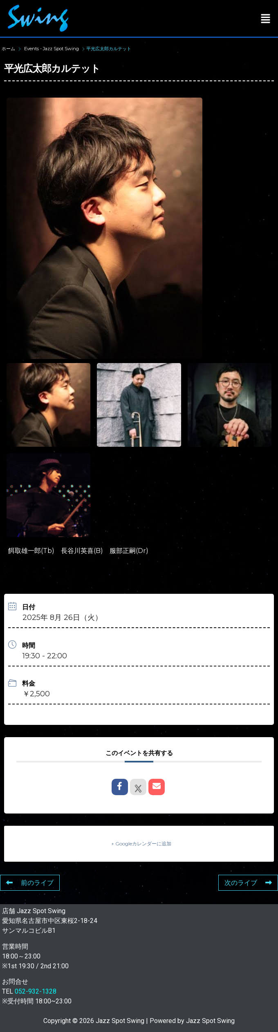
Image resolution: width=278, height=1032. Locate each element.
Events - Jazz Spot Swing (51, 48)
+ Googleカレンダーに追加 (141, 843)
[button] (266, 18)
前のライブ (30, 883)
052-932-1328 (35, 991)
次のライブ (248, 883)
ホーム (9, 48)
